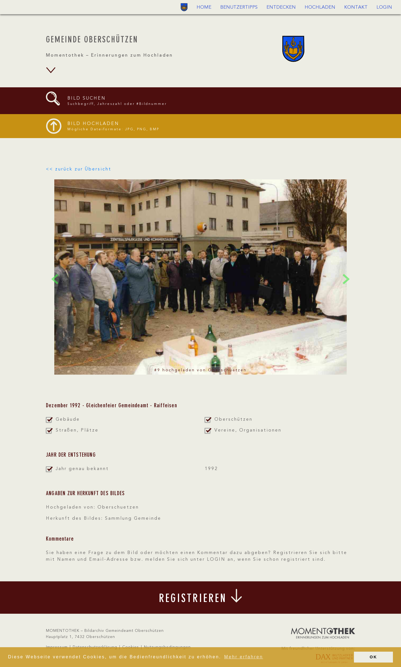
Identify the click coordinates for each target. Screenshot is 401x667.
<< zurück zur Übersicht (78, 169)
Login (384, 7)
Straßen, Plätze (77, 430)
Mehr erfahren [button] (243, 656)
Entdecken (281, 7)
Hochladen (320, 7)
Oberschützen (233, 419)
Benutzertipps (239, 7)
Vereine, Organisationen (248, 430)
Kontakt (356, 7)
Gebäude (68, 419)
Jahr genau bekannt (82, 469)
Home (204, 7)
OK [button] (373, 657)
